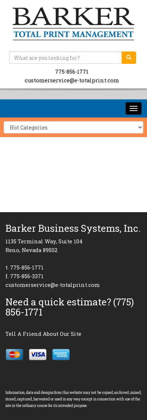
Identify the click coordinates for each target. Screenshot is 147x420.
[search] (129, 58)
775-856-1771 (72, 71)
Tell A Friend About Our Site (43, 333)
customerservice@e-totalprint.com (72, 80)
